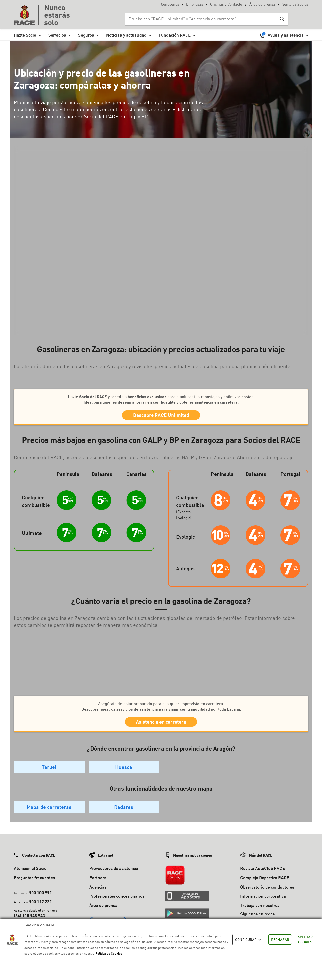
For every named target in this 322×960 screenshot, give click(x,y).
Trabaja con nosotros (259, 912)
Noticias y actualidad (126, 35)
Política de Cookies (108, 953)
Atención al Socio (30, 875)
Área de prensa (262, 5)
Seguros (86, 35)
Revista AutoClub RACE (262, 875)
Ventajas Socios (295, 5)
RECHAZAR (280, 939)
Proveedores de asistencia (113, 875)
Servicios (57, 35)
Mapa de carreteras (49, 814)
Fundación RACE (175, 35)
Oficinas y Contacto (226, 5)
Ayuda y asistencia (286, 35)
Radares (123, 814)
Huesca (123, 774)
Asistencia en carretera (161, 727)
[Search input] (201, 19)
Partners (97, 884)
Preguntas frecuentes (34, 884)
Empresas (194, 5)
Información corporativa (263, 903)
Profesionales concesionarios (116, 903)
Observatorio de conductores (267, 894)
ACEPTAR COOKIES (305, 939)
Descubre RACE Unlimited (161, 417)
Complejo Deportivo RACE (264, 884)
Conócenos (170, 5)
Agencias (97, 894)
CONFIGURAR (249, 940)
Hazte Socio (25, 35)
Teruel (49, 774)
